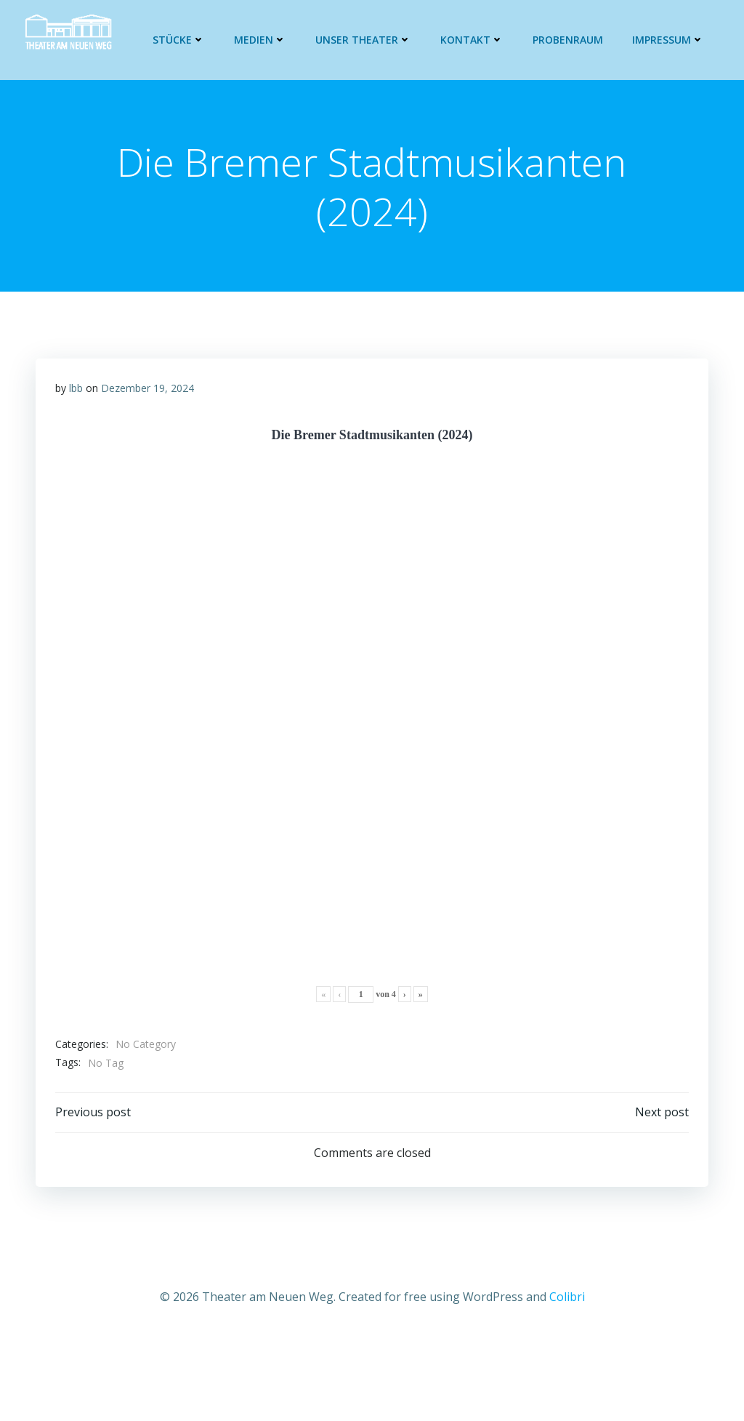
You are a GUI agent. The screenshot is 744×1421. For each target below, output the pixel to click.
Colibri (567, 1302)
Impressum (670, 40)
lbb (77, 392)
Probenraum (570, 40)
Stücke (181, 40)
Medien (262, 40)
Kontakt (474, 40)
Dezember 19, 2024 (148, 392)
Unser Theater (365, 40)
